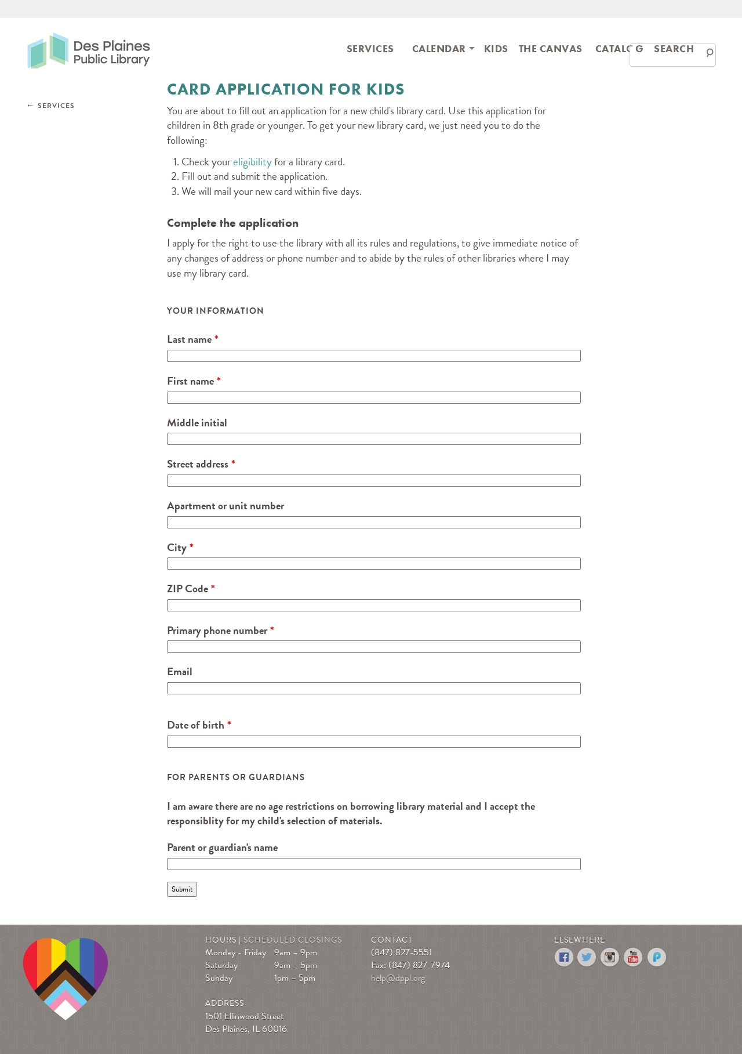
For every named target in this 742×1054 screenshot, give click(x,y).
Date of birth (195, 725)
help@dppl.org (398, 978)
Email (179, 671)
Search (674, 48)
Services (370, 48)
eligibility (253, 161)
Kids (496, 48)
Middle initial (197, 422)
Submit (182, 889)
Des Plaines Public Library (88, 49)
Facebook (564, 957)
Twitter (587, 957)
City (177, 547)
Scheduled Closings (292, 940)
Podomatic (657, 957)
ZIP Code (187, 588)
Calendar (439, 48)
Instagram (611, 957)
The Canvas (551, 48)
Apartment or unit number (225, 505)
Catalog (619, 48)
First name (190, 381)
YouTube (634, 957)
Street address (197, 464)
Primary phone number (217, 630)
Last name (189, 339)
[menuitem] (370, 48)
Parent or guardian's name (222, 847)
